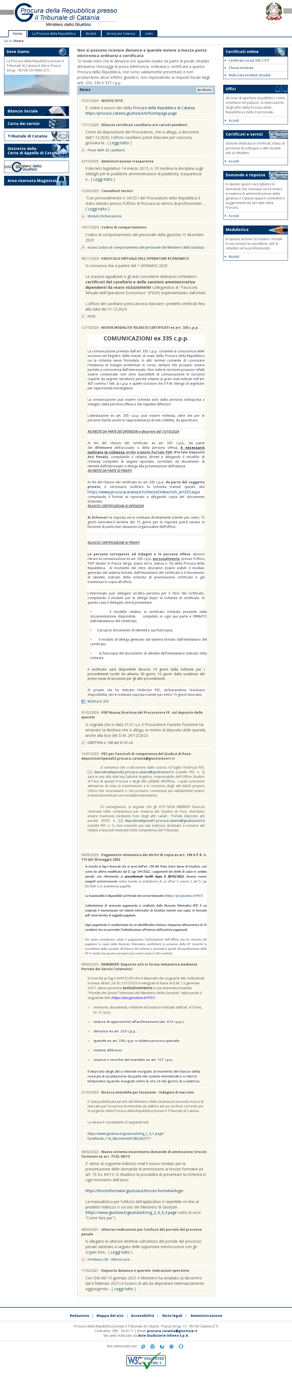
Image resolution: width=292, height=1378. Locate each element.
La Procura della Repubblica (54, 33)
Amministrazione (206, 1315)
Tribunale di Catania (27, 136)
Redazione (79, 1315)
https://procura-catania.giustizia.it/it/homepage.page (131, 113)
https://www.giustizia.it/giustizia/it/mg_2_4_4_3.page (131, 1212)
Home (17, 33)
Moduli (91, 33)
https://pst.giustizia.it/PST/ (184, 896)
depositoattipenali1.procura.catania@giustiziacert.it (165, 820)
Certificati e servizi (244, 134)
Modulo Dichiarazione (105, 216)
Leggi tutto (119, 142)
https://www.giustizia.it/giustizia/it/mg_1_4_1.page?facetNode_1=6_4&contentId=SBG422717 (126, 1136)
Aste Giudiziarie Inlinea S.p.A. (163, 1335)
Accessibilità (142, 1315)
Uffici (231, 88)
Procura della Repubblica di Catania (164, 107)
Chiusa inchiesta (239, 67)
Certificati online (242, 51)
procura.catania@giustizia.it (172, 1331)
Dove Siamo (18, 51)
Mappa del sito (110, 1315)
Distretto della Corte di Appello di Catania (34, 150)
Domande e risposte (245, 174)
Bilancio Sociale (23, 111)
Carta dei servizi (23, 123)
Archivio (204, 89)
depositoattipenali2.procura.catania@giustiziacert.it (134, 772)
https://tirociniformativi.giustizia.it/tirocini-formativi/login (134, 1190)
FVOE (91, 316)
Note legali (172, 1315)
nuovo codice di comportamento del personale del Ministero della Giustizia (146, 247)
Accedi (232, 120)
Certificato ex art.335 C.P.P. (247, 60)
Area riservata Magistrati (33, 180)
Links (149, 33)
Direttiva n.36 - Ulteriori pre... (110, 1259)
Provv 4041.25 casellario (106, 150)
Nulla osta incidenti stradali (248, 75)
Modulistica (237, 229)
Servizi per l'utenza (120, 33)
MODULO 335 (98, 701)
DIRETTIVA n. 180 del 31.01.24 (110, 742)
